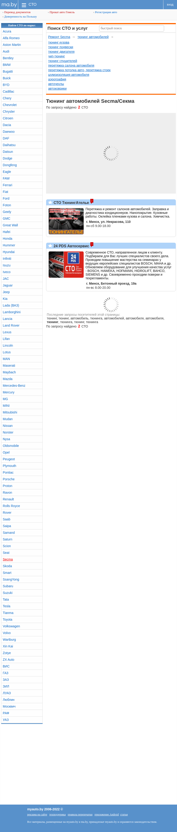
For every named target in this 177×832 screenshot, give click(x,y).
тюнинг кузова (58, 42)
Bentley (8, 58)
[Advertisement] (88, 763)
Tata (6, 599)
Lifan (6, 339)
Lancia (7, 319)
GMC (6, 218)
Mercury (9, 392)
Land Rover (11, 325)
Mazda (7, 379)
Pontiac (8, 472)
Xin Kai (8, 646)
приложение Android (106, 814)
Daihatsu (9, 145)
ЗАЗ (6, 680)
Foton (7, 205)
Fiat (5, 192)
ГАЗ (5, 673)
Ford (6, 198)
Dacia (7, 125)
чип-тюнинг (56, 56)
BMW (7, 65)
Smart (7, 573)
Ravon (7, 492)
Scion (7, 546)
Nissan (8, 426)
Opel (6, 452)
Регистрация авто (105, 12)
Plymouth (9, 466)
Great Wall (10, 225)
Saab (6, 519)
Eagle (7, 172)
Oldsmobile (11, 446)
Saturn (7, 539)
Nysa (6, 439)
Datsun (8, 151)
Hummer (9, 245)
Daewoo (9, 131)
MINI (6, 405)
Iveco (6, 272)
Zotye (7, 653)
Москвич (9, 706)
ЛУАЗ (7, 693)
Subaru (8, 586)
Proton (7, 486)
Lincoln (8, 345)
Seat (6, 553)
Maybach (9, 372)
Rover (7, 512)
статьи (124, 814)
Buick (7, 78)
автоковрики (57, 88)
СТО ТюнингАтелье (71, 203)
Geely (7, 212)
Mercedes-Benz (14, 385)
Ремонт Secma (59, 37)
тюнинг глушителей (62, 61)
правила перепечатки (80, 814)
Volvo (7, 633)
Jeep (6, 292)
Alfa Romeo (11, 38)
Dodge (7, 158)
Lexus (7, 332)
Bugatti (8, 71)
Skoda (7, 566)
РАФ (6, 713)
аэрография (57, 79)
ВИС (6, 666)
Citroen (8, 118)
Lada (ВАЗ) (11, 305)
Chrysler (9, 111)
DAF (6, 138)
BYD (6, 85)
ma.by (9, 4)
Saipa (7, 526)
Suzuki (7, 593)
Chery (7, 98)
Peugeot (9, 459)
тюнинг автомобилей (93, 37)
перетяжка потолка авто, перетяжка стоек (79, 70)
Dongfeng (10, 165)
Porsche (9, 479)
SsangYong (11, 579)
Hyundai (9, 252)
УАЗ (6, 720)
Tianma (8, 613)
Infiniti (7, 258)
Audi (6, 51)
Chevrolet (10, 105)
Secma (8, 559)
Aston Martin (12, 45)
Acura (7, 31)
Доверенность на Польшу (20, 16)
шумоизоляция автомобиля (68, 75)
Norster (8, 432)
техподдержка (57, 814)
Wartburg (9, 639)
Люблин (9, 700)
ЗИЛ (6, 686)
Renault (8, 499)
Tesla (6, 606)
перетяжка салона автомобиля (71, 65)
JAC (6, 278)
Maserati (9, 365)
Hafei (6, 232)
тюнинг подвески (60, 47)
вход (170, 4)
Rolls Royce (11, 506)
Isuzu (6, 265)
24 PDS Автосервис (71, 246)
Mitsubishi (10, 412)
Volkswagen (11, 626)
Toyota (7, 619)
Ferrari (7, 185)
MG (5, 399)
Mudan (8, 419)
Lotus (7, 352)
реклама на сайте (37, 814)
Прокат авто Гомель (61, 12)
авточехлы (56, 84)
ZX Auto (8, 659)
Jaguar (8, 285)
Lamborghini (12, 312)
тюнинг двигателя (61, 51)
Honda (7, 238)
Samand (9, 532)
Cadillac (8, 91)
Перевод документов (16, 12)
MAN (6, 359)
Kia (5, 299)
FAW (6, 178)
